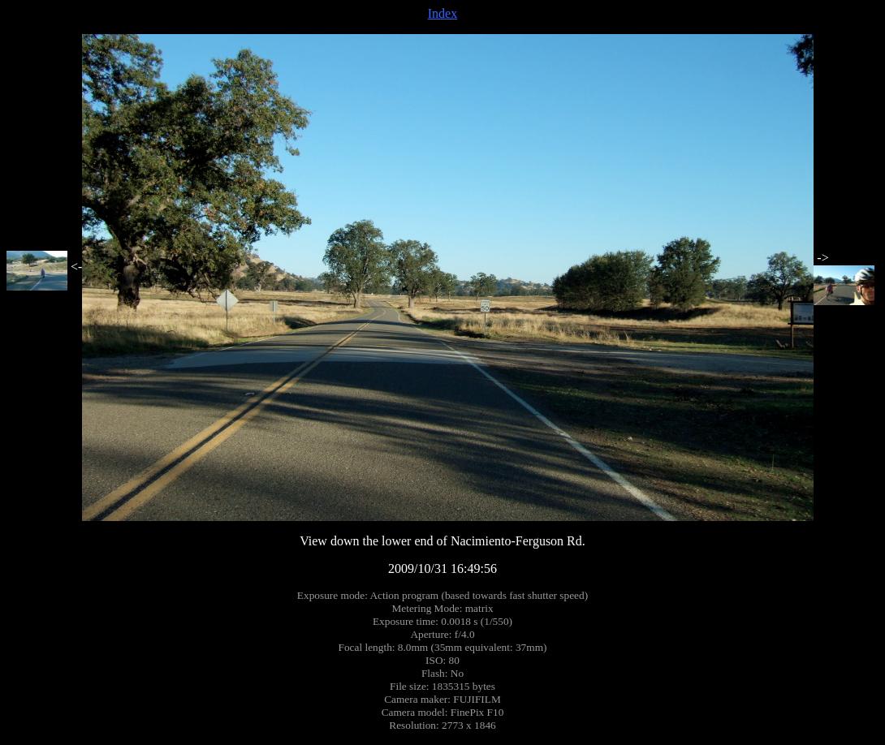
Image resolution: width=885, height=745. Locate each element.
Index (442, 13)
